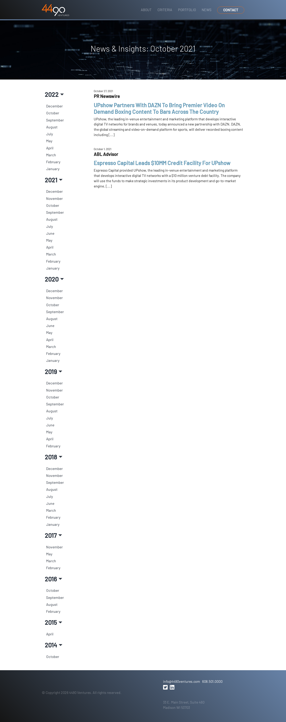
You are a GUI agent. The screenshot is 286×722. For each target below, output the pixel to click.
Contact (230, 10)
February (53, 162)
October (52, 113)
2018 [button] (51, 457)
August (51, 127)
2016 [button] (51, 579)
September (55, 120)
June (50, 233)
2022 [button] (52, 94)
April (49, 148)
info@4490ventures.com (181, 681)
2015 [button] (51, 622)
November (54, 198)
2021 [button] (51, 180)
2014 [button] (51, 645)
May (49, 141)
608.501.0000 (212, 681)
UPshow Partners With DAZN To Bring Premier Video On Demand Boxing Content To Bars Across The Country (159, 108)
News (206, 10)
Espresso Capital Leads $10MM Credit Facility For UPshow (162, 163)
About (146, 10)
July (49, 134)
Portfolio (187, 10)
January (52, 169)
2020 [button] (52, 279)
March (51, 155)
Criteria (164, 10)
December (54, 106)
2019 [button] (51, 371)
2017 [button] (51, 535)
